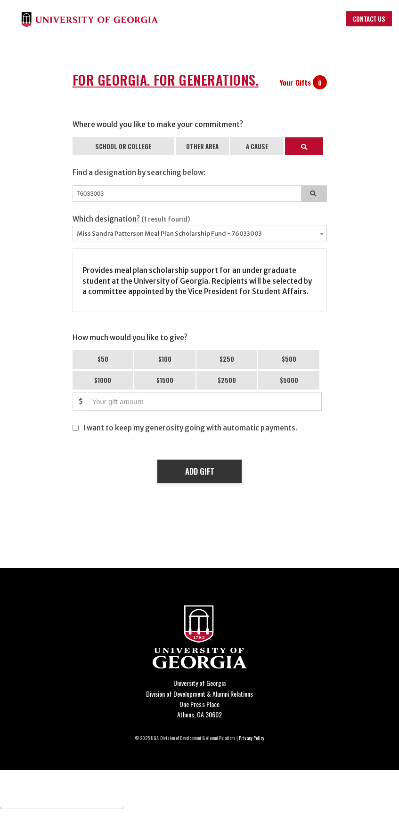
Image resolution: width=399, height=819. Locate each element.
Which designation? (132, 219)
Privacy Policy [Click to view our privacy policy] (251, 737)
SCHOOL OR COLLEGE (123, 146)
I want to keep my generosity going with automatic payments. (190, 427)
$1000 (102, 380)
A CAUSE (257, 146)
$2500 (227, 380)
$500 (289, 359)
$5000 (289, 380)
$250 (227, 359)
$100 (164, 359)
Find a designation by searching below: (139, 172)
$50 (103, 359)
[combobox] (200, 233)
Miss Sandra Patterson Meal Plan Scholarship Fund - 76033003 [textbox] (169, 234)
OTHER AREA (202, 146)
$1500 (164, 380)
